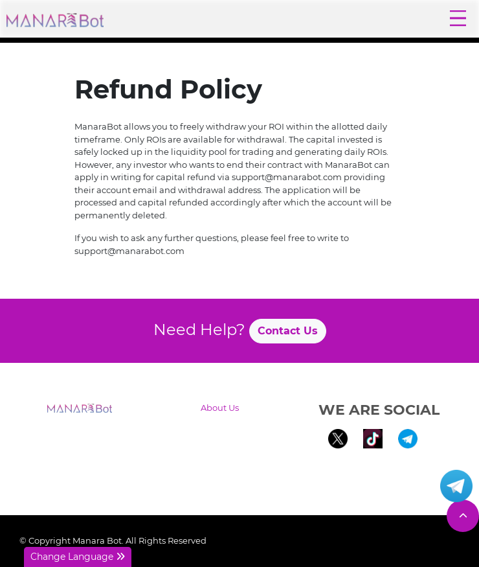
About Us (220, 407)
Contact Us (288, 331)
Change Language (77, 556)
